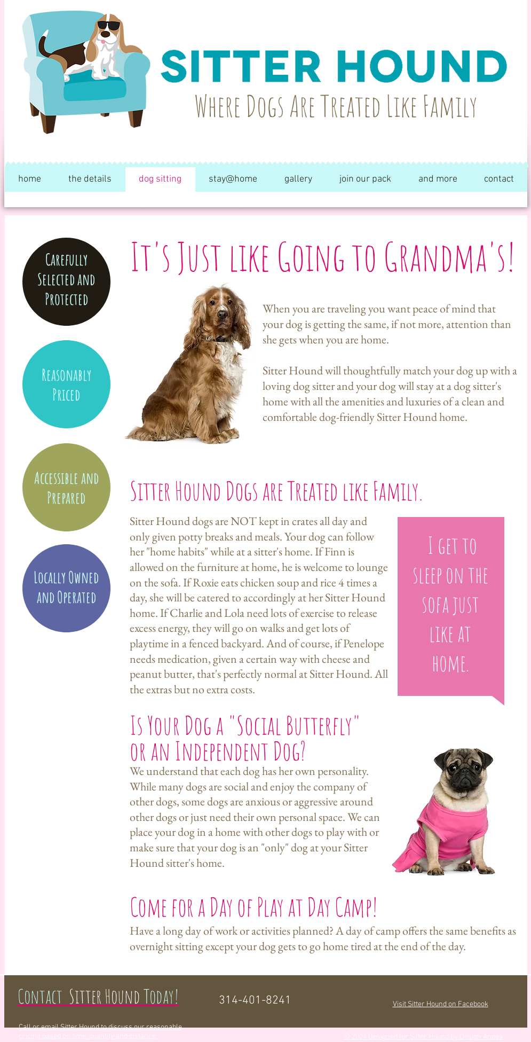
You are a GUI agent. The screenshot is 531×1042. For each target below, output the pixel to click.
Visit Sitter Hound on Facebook (440, 1004)
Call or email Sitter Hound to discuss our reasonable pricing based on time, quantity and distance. (100, 1032)
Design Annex (481, 1036)
